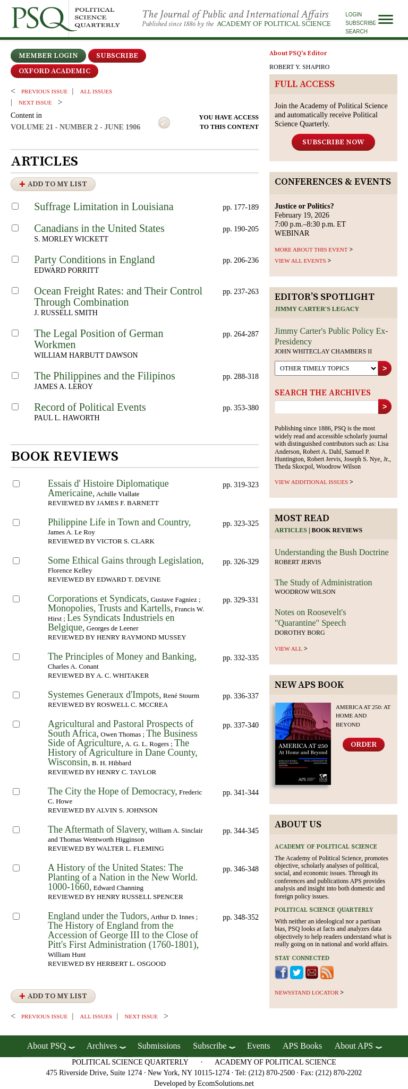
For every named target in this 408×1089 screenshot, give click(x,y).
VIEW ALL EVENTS (300, 260)
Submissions (159, 1045)
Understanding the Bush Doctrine (332, 552)
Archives (102, 1045)
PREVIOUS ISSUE (44, 91)
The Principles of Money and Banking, (122, 656)
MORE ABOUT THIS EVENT (311, 249)
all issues (96, 91)
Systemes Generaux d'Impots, (105, 694)
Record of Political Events (90, 407)
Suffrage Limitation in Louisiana (103, 206)
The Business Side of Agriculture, (123, 738)
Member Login (48, 55)
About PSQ (46, 1045)
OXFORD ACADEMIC (54, 71)
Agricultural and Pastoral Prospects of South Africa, (120, 729)
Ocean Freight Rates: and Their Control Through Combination (118, 296)
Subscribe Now (333, 142)
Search (356, 31)
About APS (354, 1045)
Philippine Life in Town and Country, (119, 522)
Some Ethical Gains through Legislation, (125, 560)
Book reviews (337, 530)
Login (353, 15)
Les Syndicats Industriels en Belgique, (111, 622)
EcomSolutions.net (226, 1083)
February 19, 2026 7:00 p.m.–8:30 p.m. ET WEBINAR (310, 219)
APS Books (302, 1045)
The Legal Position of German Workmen (98, 338)
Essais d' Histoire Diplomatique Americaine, (108, 488)
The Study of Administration (323, 582)
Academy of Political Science (274, 24)
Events (258, 1045)
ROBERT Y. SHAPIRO (299, 67)
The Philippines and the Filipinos (104, 376)
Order (364, 744)
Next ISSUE (35, 102)
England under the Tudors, (98, 916)
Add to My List (57, 184)
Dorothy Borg (300, 632)
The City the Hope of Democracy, (112, 791)
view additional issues (311, 482)
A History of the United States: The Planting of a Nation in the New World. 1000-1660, (123, 877)
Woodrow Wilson (305, 591)
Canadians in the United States (99, 228)
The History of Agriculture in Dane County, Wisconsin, (123, 752)
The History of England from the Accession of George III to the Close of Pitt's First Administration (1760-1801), (123, 935)
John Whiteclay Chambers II (323, 351)
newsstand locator (306, 992)
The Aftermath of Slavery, (98, 829)
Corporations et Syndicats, (98, 598)
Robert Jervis (298, 562)
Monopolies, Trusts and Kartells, (110, 608)
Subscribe (360, 23)
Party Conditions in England (94, 259)
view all (288, 648)
